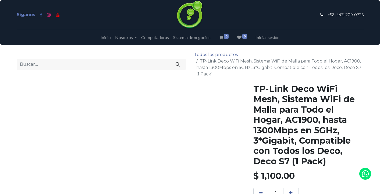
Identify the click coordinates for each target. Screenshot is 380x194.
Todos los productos (216, 54)
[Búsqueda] (177, 64)
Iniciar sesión (267, 37)
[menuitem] (105, 37)
